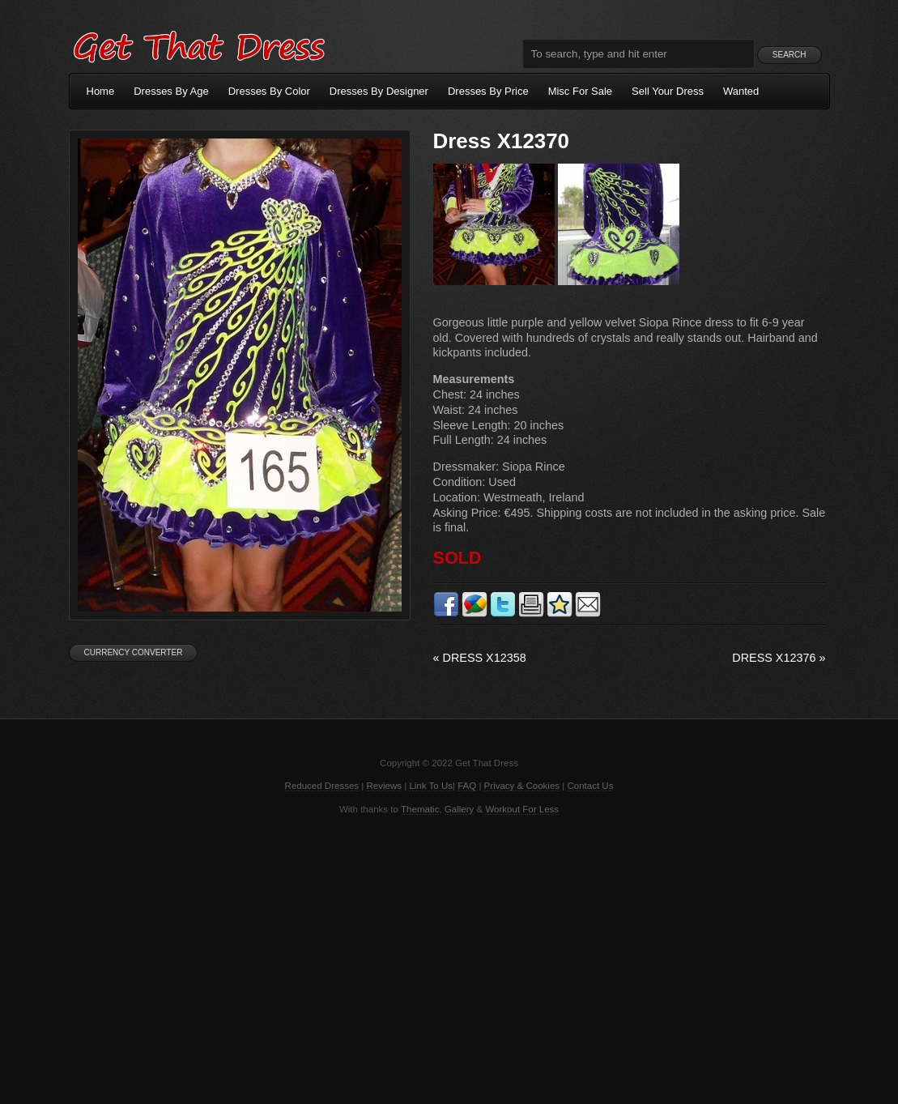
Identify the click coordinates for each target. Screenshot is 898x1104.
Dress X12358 (479, 657)
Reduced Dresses (322, 786)
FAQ (467, 786)
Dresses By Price (488, 91)
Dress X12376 (778, 657)
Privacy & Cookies (522, 786)
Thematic (420, 809)
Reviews (384, 786)
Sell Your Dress (668, 91)
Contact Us (590, 786)
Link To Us (431, 786)
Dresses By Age (171, 91)
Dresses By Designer (379, 91)
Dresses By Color (269, 91)
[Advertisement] (449, 958)
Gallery (459, 809)
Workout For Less (522, 809)
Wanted (741, 91)
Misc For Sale (580, 91)
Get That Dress (198, 44)
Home (101, 91)
